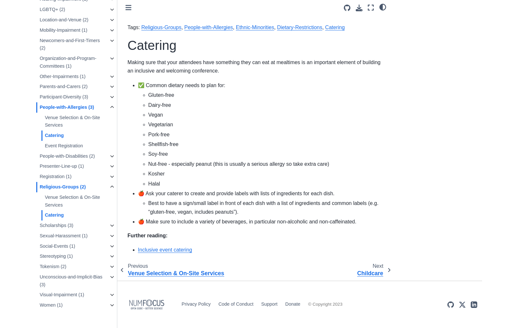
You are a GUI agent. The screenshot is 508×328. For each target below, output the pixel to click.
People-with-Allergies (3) (67, 107)
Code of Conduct (235, 304)
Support (269, 304)
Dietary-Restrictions (299, 27)
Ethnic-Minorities (255, 27)
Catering (54, 135)
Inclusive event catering (165, 250)
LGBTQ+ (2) (52, 9)
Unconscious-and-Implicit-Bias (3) (71, 280)
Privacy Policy (196, 304)
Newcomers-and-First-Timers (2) (70, 44)
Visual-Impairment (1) (62, 294)
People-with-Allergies (208, 27)
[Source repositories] (347, 8)
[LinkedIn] (474, 304)
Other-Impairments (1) (63, 76)
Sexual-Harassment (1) (63, 235)
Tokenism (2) (53, 266)
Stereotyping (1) (56, 256)
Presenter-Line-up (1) (62, 166)
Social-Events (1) (57, 246)
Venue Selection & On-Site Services (72, 121)
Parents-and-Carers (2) (63, 86)
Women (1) (51, 305)
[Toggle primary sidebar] (128, 7)
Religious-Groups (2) (63, 186)
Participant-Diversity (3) (64, 96)
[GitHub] (450, 304)
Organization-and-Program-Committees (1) (68, 62)
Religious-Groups (161, 27)
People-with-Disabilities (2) (67, 156)
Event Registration (64, 145)
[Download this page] (359, 8)
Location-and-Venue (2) (64, 19)
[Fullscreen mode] (371, 7)
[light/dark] (383, 6)
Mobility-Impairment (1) (63, 30)
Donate (292, 304)
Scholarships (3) (56, 225)
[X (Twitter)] (462, 304)
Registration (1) (55, 176)
